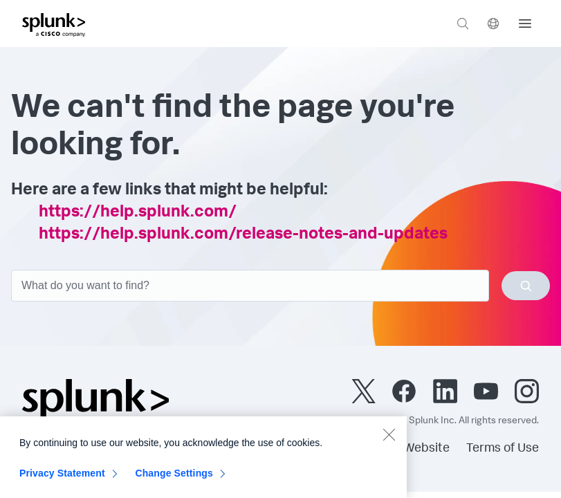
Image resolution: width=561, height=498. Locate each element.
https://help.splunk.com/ (138, 213)
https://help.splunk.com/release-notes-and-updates (243, 235)
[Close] (389, 440)
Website (426, 449)
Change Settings (174, 478)
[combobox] (280, 286)
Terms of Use (502, 449)
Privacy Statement (62, 478)
